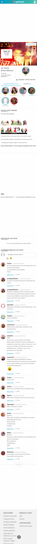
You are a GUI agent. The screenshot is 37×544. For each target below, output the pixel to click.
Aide (20, 516)
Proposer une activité (9, 516)
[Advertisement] (18, 23)
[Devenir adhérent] (32, 1)
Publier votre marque (25, 526)
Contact (21, 519)
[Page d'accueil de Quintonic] (18, 2)
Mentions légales (8, 525)
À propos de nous (8, 519)
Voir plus (18, 464)
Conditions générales (9, 522)
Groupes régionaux (9, 530)
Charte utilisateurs (9, 528)
